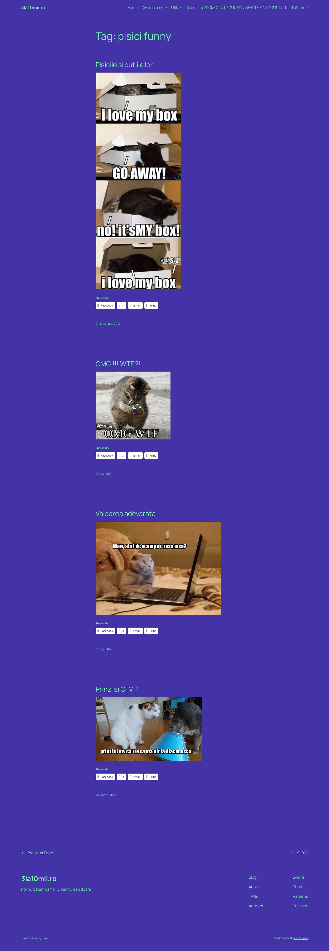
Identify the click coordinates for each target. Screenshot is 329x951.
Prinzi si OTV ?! (118, 689)
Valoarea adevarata (126, 513)
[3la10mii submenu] (306, 7)
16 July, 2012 (104, 474)
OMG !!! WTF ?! (118, 364)
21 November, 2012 (108, 323)
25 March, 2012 (106, 795)
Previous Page (37, 853)
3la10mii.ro (33, 7)
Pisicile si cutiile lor (124, 64)
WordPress (300, 938)
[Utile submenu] (181, 7)
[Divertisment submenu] (166, 7)
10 (302, 852)
